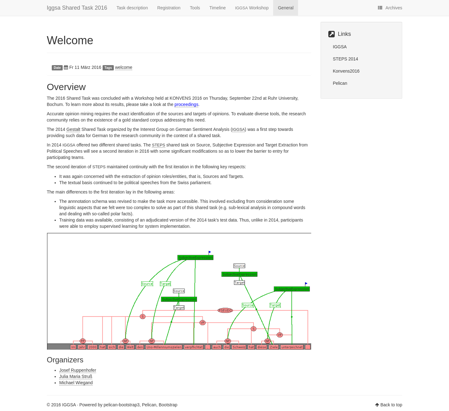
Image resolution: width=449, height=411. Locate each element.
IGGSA (340, 46)
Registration (169, 7)
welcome (123, 67)
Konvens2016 (346, 71)
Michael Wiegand (76, 382)
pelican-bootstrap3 (121, 404)
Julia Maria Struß (75, 376)
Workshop (251, 7)
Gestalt (73, 129)
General (285, 7)
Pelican (340, 83)
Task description (132, 7)
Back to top (391, 404)
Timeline (218, 7)
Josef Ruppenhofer (77, 370)
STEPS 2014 (345, 58)
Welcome (70, 40)
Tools (195, 7)
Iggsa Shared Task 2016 (77, 8)
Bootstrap (168, 404)
